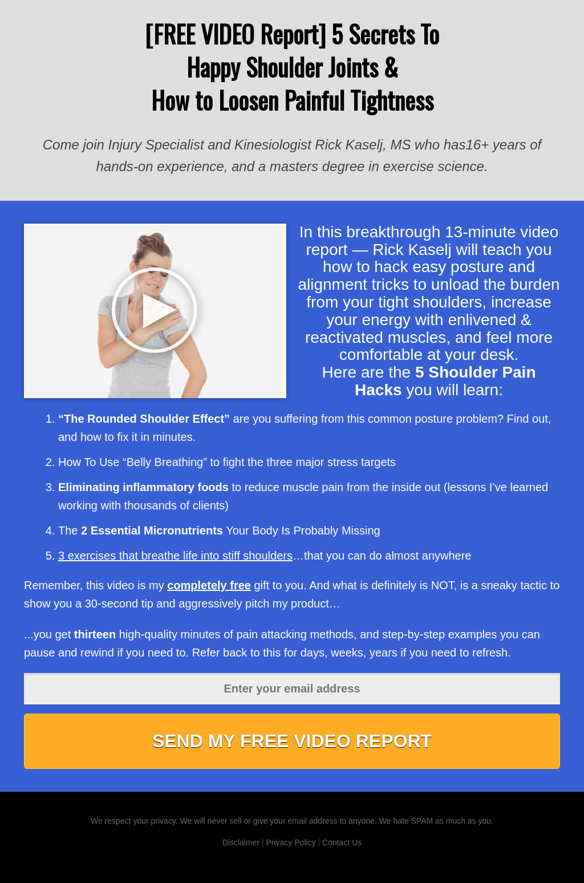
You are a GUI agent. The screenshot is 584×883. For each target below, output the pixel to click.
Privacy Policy (290, 842)
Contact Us (342, 842)
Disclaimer (240, 842)
